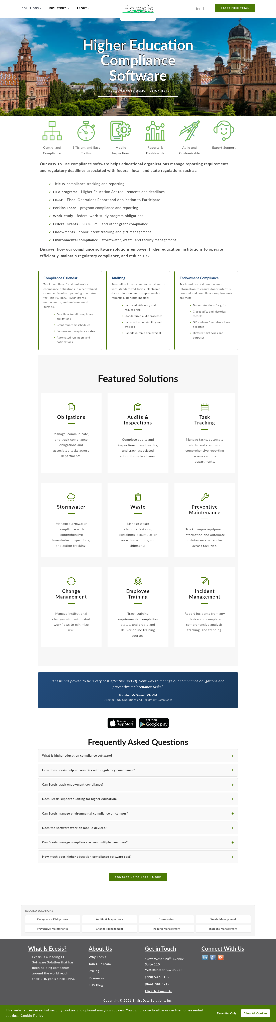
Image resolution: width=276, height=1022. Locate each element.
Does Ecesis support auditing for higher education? (80, 799)
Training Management (166, 928)
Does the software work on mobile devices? (74, 828)
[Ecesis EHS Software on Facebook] (203, 8)
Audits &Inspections (138, 419)
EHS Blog (96, 985)
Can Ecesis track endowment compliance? (73, 784)
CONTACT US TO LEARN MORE (138, 877)
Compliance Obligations (52, 919)
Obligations (71, 417)
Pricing (94, 971)
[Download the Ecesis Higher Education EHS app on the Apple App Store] (122, 723)
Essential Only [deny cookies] (227, 1013)
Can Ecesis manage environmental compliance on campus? (85, 813)
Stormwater (71, 507)
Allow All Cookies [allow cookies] (255, 1013)
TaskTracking (204, 419)
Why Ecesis (97, 957)
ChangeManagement (71, 594)
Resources (96, 978)
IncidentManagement (205, 594)
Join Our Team (100, 964)
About (82, 8)
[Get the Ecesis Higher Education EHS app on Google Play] (154, 723)
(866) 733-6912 (157, 984)
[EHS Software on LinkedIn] (205, 957)
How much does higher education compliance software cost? (87, 856)
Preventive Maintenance (52, 928)
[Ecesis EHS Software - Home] (138, 8)
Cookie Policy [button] (31, 1015)
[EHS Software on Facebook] (212, 957)
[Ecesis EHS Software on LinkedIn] (197, 8)
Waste (138, 507)
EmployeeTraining (138, 594)
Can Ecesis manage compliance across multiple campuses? (85, 842)
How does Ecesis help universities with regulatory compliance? (88, 770)
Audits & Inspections (109, 919)
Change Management (109, 928)
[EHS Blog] (220, 957)
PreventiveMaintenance (205, 509)
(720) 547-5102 (157, 977)
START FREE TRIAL (235, 7)
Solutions (30, 8)
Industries (58, 8)
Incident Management (223, 928)
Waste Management (223, 919)
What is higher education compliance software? (77, 755)
